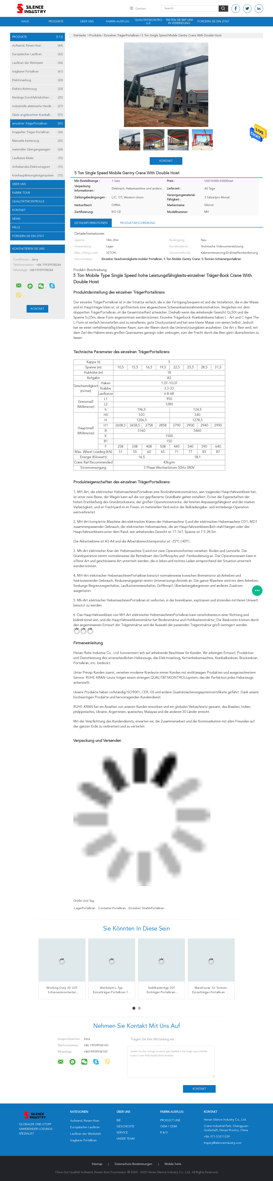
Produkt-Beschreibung (137, 223)
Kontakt (19, 210)
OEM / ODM (168, 1126)
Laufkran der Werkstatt (37, 63)
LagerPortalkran (84, 908)
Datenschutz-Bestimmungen (133, 1164)
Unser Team (125, 1138)
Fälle (16, 227)
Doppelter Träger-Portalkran (37, 132)
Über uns (87, 21)
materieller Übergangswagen (37, 149)
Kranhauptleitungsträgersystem (37, 175)
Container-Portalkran (112, 908)
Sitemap (97, 1164)
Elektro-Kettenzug (37, 89)
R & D (164, 1132)
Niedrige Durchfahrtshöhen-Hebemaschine (38, 97)
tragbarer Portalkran (37, 71)
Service (122, 1132)
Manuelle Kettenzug (37, 141)
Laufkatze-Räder (37, 158)
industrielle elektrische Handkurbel (37, 106)
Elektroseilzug (37, 80)
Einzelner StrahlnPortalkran (146, 908)
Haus (25, 21)
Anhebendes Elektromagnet (37, 167)
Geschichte (125, 1126)
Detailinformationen (91, 223)
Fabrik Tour (21, 192)
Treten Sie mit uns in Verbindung (179, 22)
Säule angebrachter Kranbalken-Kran (37, 115)
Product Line (170, 1120)
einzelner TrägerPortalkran (37, 123)
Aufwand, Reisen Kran (37, 45)
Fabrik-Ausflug (117, 21)
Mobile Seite (173, 1164)
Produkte (56, 21)
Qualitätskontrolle (148, 22)
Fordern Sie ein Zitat (213, 21)
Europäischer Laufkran (37, 54)
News (16, 218)
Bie (119, 1120)
